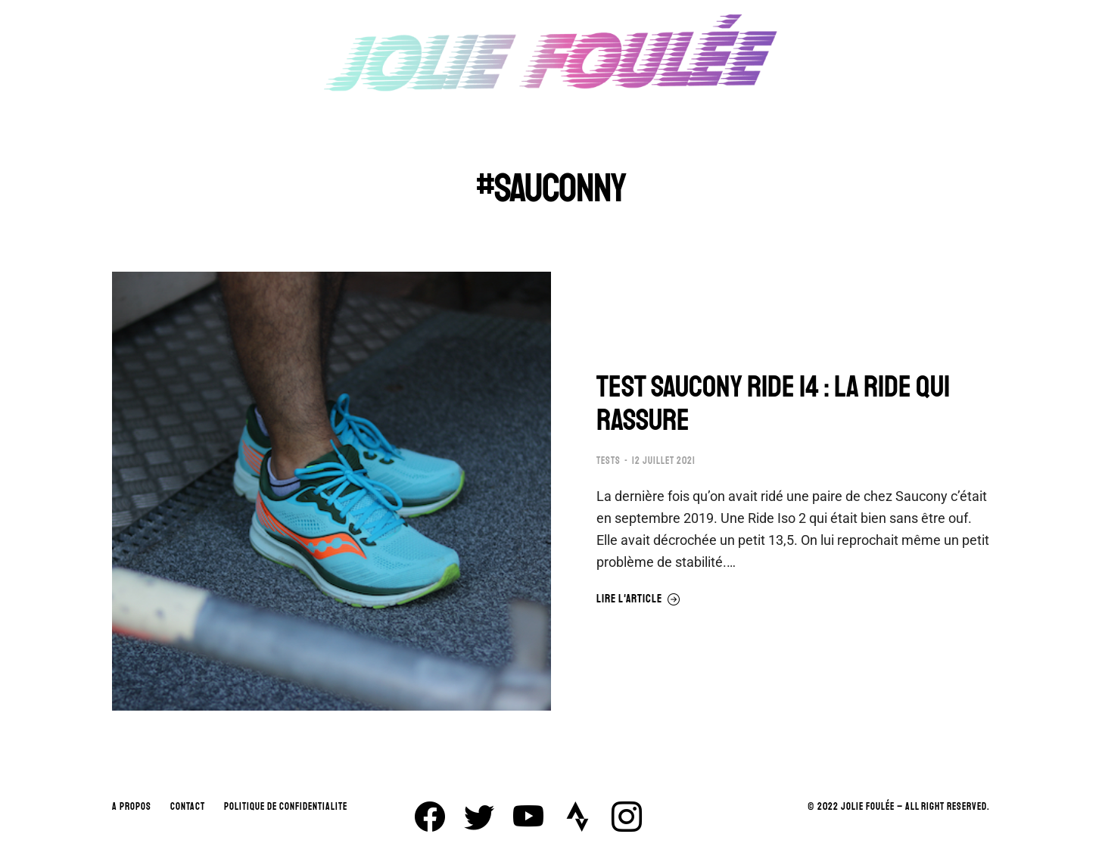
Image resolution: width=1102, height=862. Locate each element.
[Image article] (331, 491)
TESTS (608, 461)
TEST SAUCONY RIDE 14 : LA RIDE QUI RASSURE (773, 403)
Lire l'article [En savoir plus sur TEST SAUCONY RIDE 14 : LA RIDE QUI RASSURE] (638, 599)
